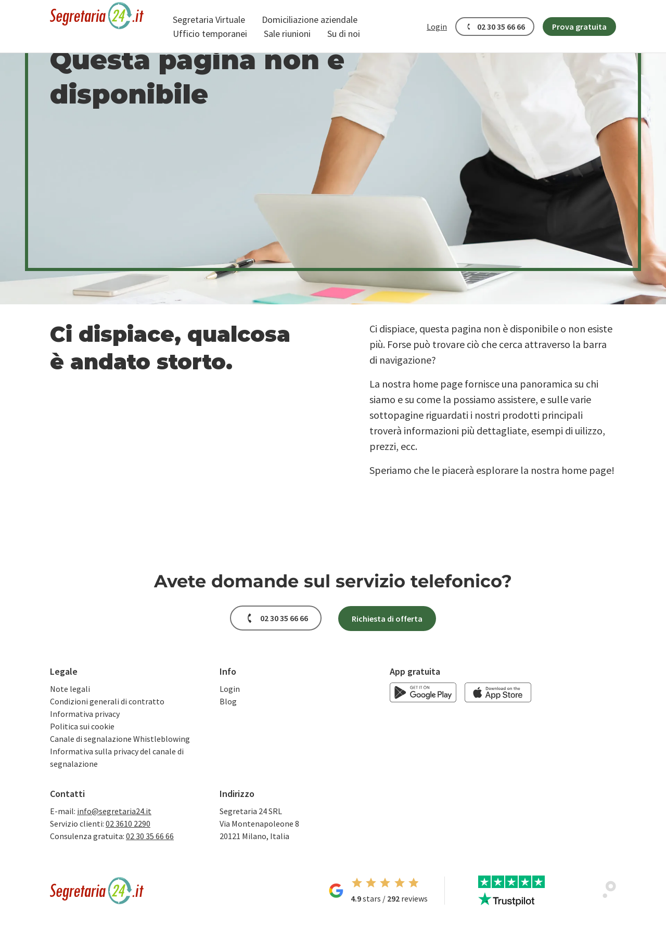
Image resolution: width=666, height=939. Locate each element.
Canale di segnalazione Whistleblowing (120, 739)
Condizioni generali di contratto (107, 701)
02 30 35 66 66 (150, 836)
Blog (228, 701)
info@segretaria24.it (114, 811)
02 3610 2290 (128, 823)
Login (230, 689)
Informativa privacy (85, 714)
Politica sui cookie (82, 726)
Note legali (70, 689)
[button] (209, 19)
